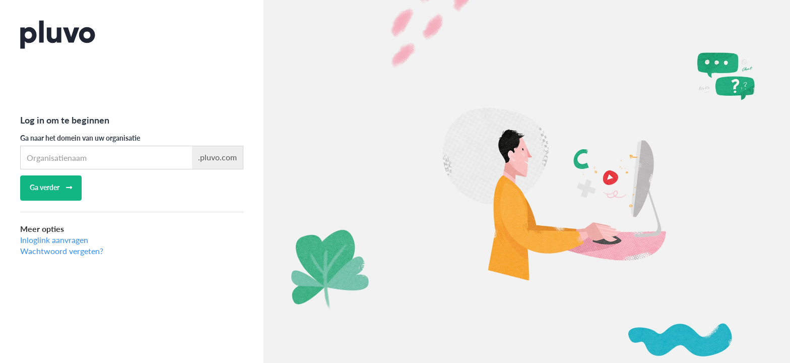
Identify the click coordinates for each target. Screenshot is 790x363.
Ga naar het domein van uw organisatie (80, 138)
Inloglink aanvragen (54, 240)
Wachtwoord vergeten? (61, 251)
